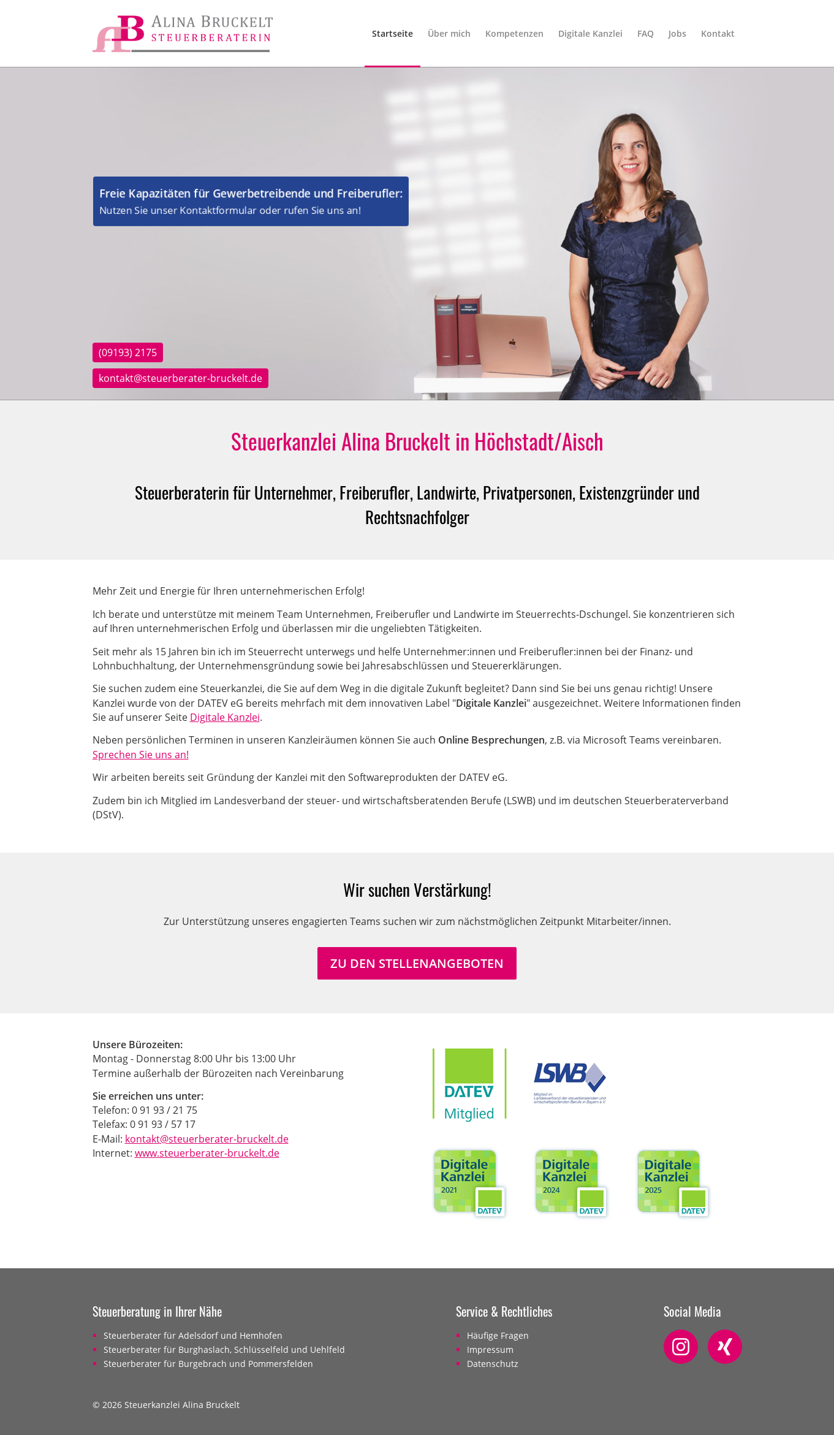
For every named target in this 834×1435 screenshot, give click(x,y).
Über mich (449, 33)
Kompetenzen (514, 33)
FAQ (645, 33)
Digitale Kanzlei (590, 33)
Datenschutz (492, 1363)
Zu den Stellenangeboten (417, 963)
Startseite (392, 33)
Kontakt (718, 33)
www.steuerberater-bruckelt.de (207, 1153)
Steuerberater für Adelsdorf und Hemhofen (193, 1335)
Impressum (490, 1349)
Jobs (677, 33)
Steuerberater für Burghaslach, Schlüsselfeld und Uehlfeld (224, 1349)
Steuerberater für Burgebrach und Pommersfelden (208, 1363)
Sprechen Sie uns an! (141, 754)
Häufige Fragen (498, 1335)
